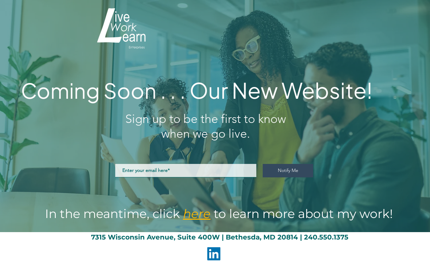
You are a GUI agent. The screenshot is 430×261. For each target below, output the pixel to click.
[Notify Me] (288, 170)
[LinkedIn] (213, 253)
